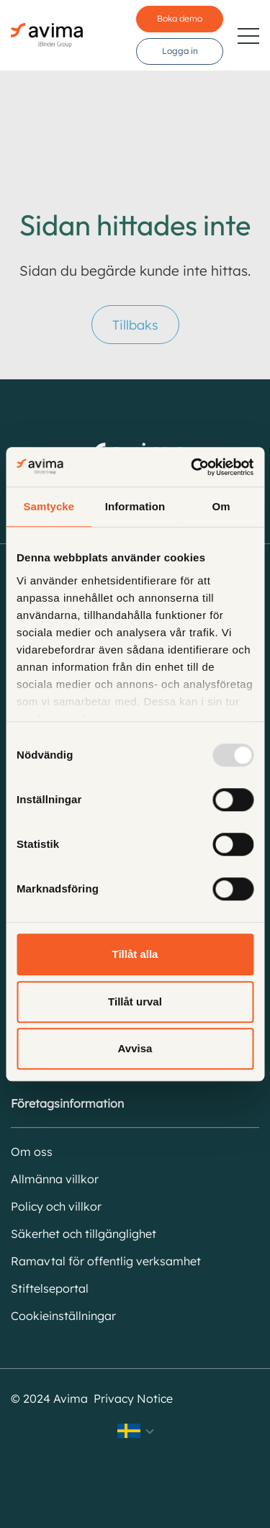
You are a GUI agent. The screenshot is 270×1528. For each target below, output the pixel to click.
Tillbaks (135, 325)
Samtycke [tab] (48, 506)
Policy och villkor (56, 1206)
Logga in (180, 50)
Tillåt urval (135, 1001)
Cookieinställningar (63, 1315)
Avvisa (135, 1048)
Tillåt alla (135, 954)
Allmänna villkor (55, 1179)
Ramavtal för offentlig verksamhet (106, 1261)
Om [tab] (221, 506)
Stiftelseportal (50, 1288)
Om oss (32, 1151)
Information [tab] (135, 506)
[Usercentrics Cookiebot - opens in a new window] (192, 467)
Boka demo (179, 18)
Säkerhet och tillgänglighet (83, 1233)
